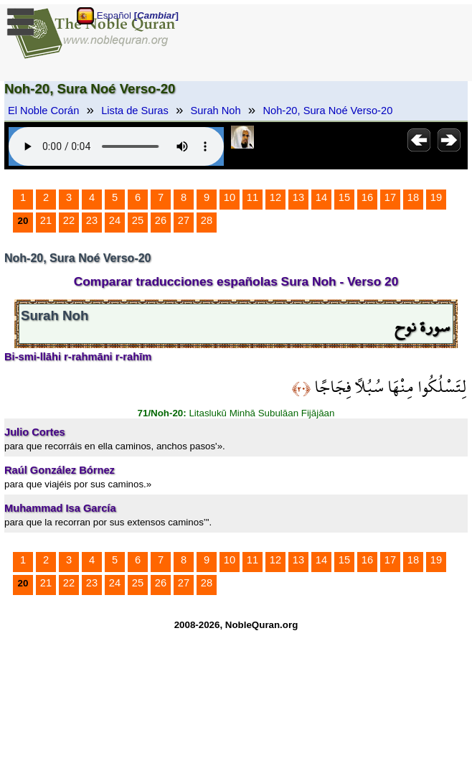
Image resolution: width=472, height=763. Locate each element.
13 (298, 197)
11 (252, 197)
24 (115, 220)
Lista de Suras (135, 110)
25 (137, 220)
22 (69, 220)
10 (229, 197)
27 (183, 220)
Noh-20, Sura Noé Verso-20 (327, 110)
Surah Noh (216, 110)
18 (413, 197)
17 (390, 197)
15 (344, 197)
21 (46, 220)
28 (206, 220)
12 (275, 197)
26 (160, 220)
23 (92, 220)
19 (436, 197)
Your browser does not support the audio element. (116, 146)
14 (321, 197)
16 (367, 197)
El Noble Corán (43, 110)
